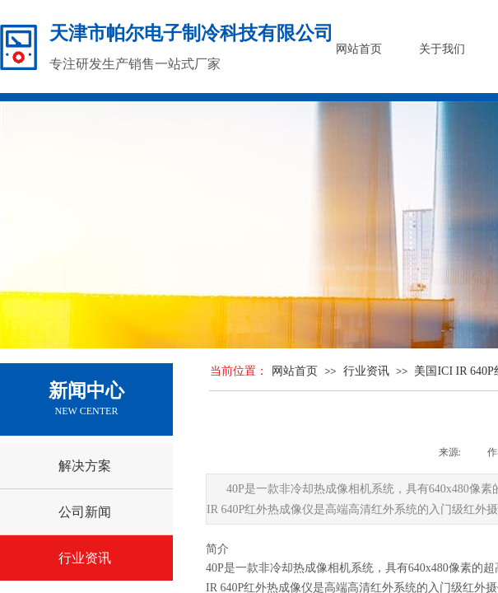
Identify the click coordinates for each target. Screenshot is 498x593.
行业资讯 (366, 371)
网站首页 (295, 371)
